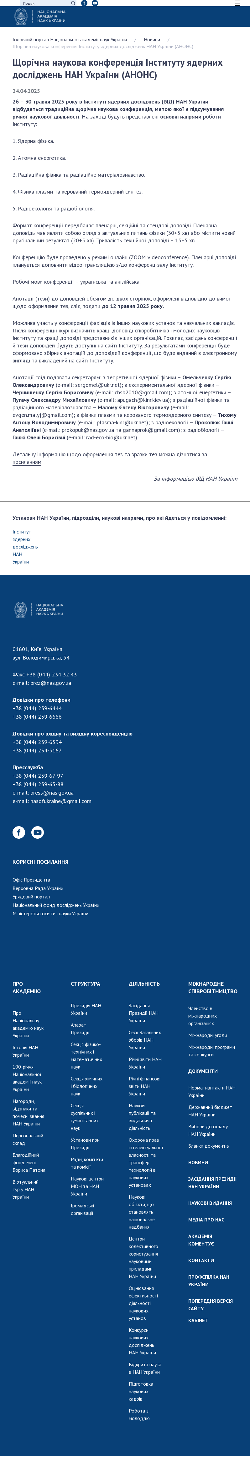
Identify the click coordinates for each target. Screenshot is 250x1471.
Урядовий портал (31, 896)
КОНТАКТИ (201, 1260)
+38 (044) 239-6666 (37, 716)
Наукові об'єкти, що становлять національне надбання (142, 1212)
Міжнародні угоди (207, 1035)
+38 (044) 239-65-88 (38, 784)
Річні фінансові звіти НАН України (144, 1086)
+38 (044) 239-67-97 (38, 775)
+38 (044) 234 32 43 (51, 674)
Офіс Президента (31, 880)
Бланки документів (208, 1146)
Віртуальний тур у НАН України (26, 1189)
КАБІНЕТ (198, 1320)
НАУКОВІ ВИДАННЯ (210, 1203)
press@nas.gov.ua (52, 792)
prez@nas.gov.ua (50, 682)
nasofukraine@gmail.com (60, 801)
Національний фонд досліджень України (56, 905)
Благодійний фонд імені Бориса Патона (29, 1162)
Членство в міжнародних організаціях (202, 1015)
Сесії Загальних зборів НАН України (145, 1039)
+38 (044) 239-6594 (37, 742)
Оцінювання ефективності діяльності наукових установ (143, 1303)
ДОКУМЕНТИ (203, 1071)
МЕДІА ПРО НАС (206, 1219)
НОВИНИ (198, 1162)
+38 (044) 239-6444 (37, 708)
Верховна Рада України (38, 888)
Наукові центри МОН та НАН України (87, 1186)
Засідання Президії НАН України (144, 1013)
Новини (152, 39)
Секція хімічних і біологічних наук (86, 1086)
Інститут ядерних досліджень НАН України (25, 546)
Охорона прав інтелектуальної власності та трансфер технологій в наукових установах (146, 1162)
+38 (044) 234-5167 (37, 750)
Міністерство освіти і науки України (50, 913)
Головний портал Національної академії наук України (70, 39)
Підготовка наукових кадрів (141, 1391)
